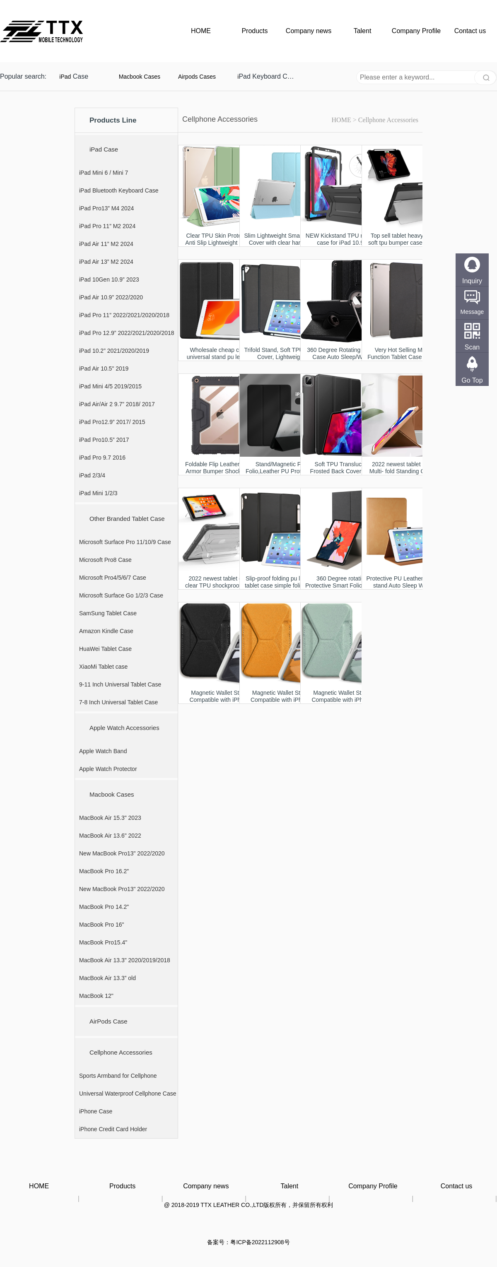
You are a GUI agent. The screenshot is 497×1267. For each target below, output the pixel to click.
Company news (308, 30)
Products (254, 30)
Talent (363, 30)
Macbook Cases (139, 76)
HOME (201, 30)
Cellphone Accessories (388, 119)
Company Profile (416, 30)
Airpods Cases (197, 76)
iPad (65, 76)
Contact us (470, 30)
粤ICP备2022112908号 (260, 1242)
